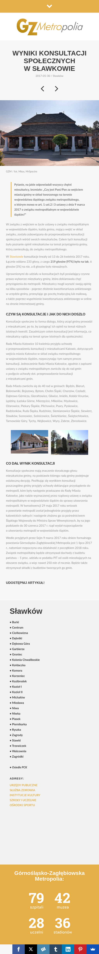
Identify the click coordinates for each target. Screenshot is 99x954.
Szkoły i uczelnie (23, 800)
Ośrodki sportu (22, 805)
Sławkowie (16, 256)
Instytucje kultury (25, 795)
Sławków (58, 75)
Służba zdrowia (22, 790)
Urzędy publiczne (24, 785)
